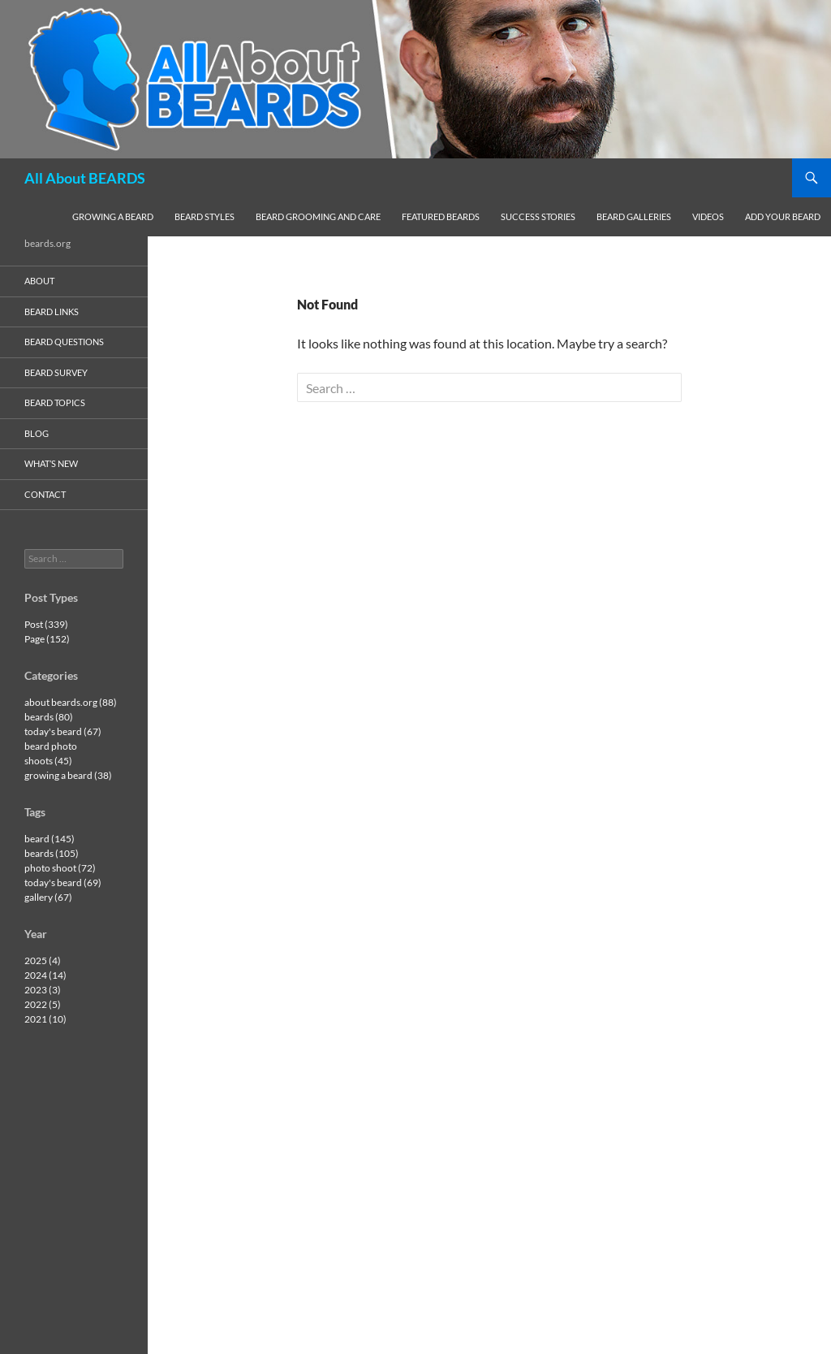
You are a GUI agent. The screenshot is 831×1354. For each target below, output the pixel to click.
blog (36, 433)
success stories (538, 216)
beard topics (54, 402)
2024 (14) (45, 975)
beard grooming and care (318, 216)
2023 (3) (42, 990)
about (39, 280)
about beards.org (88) (70, 702)
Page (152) (47, 639)
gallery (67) (48, 897)
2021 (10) (45, 1019)
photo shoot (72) (60, 868)
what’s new (51, 463)
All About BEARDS (84, 178)
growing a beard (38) (68, 775)
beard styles (204, 216)
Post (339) (46, 624)
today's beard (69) (62, 882)
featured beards (441, 216)
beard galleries (633, 216)
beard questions (64, 341)
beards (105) (51, 853)
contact (45, 494)
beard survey (56, 372)
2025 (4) (42, 960)
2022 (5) (42, 1004)
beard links (51, 311)
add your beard (782, 216)
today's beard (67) (62, 731)
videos (708, 216)
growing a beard (112, 216)
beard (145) (49, 839)
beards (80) (48, 717)
